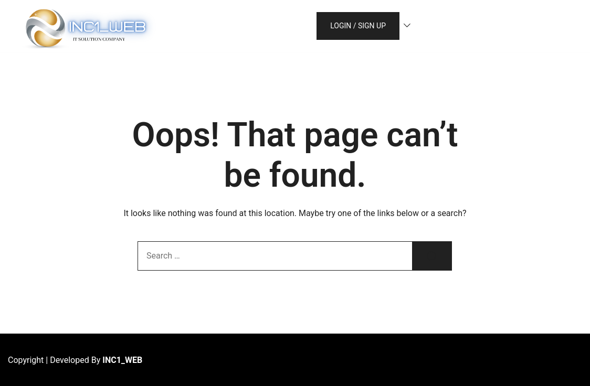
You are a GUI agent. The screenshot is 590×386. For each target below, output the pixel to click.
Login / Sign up (358, 26)
